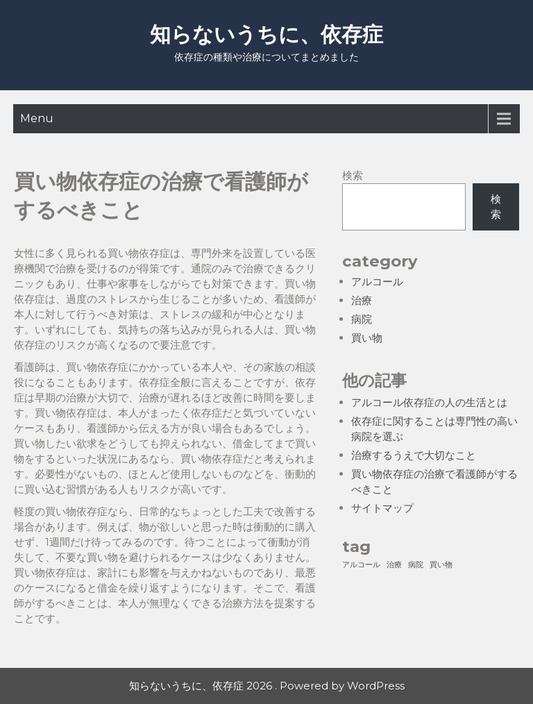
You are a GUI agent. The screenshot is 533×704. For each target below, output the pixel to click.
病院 (361, 319)
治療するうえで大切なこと (413, 455)
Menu (36, 118)
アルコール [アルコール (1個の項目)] (361, 564)
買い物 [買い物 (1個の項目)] (441, 564)
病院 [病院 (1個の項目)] (415, 564)
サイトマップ (382, 507)
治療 (361, 300)
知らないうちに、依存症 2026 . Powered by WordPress (267, 685)
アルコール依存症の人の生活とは (429, 402)
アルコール (377, 281)
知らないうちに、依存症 (266, 34)
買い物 (366, 337)
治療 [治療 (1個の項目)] (394, 564)
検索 (352, 175)
